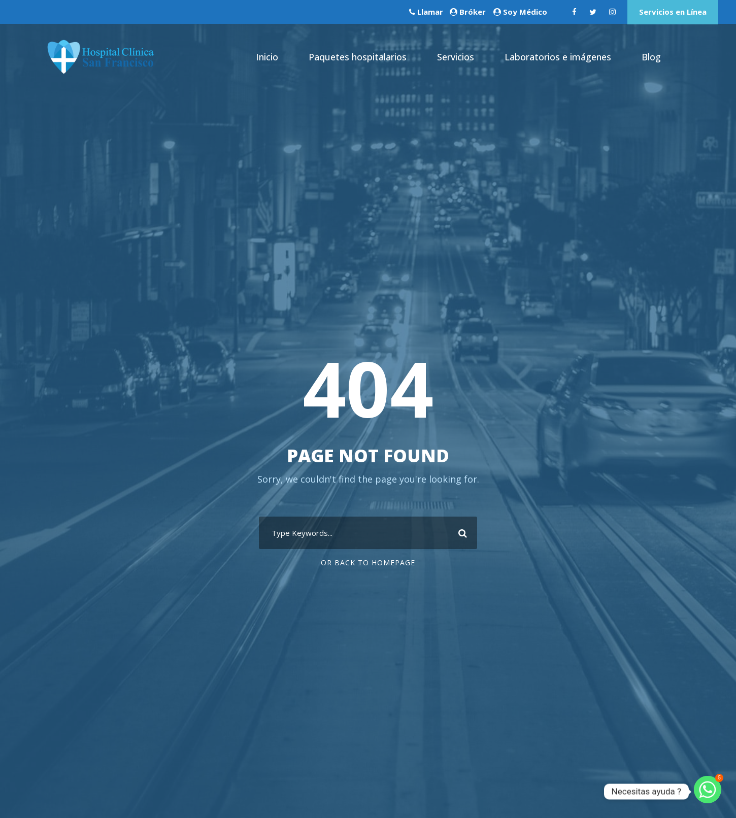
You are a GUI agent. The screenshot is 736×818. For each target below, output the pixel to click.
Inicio (267, 57)
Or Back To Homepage (368, 562)
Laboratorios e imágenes (558, 57)
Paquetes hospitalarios (358, 57)
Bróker (472, 12)
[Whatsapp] (707, 791)
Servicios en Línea (673, 12)
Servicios (455, 57)
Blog (651, 57)
